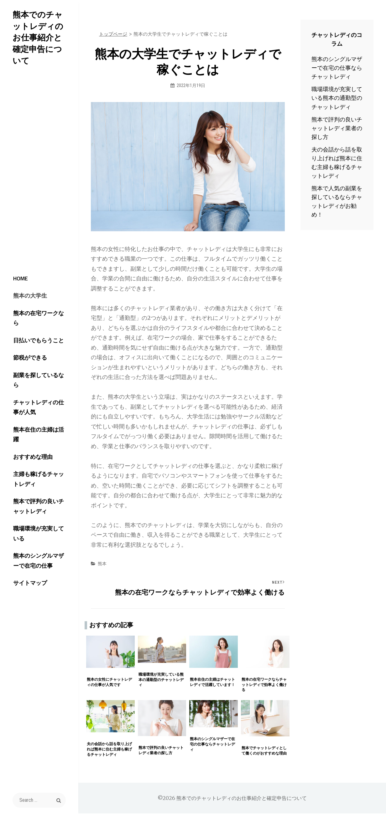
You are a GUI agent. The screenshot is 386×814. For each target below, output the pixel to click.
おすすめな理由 (27, 443)
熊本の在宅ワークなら (36, 321)
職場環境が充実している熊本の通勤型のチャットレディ (336, 98)
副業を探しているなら (36, 377)
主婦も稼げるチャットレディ (39, 466)
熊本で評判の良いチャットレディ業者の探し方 (336, 128)
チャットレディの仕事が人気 (39, 401)
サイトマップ (25, 565)
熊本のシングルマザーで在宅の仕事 (39, 542)
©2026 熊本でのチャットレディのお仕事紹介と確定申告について (232, 799)
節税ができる (25, 358)
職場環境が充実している (39, 518)
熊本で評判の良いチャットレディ (39, 495)
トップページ (113, 34)
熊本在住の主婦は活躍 (36, 424)
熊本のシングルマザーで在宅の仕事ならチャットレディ (336, 68)
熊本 (102, 563)
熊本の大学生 (25, 303)
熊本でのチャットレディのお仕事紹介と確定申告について (39, 31)
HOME (15, 284)
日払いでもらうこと (33, 340)
